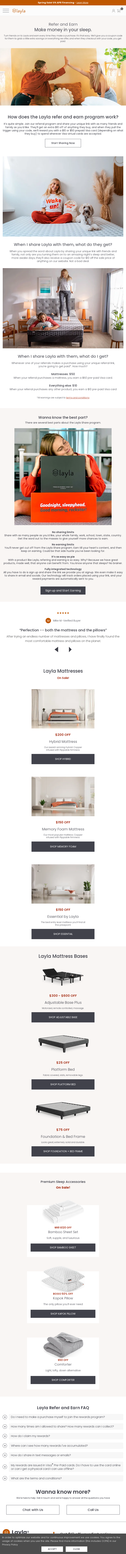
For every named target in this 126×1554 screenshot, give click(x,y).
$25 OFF (63, 1062)
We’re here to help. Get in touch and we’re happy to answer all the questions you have (63, 1497)
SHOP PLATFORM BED (63, 1084)
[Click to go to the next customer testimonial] (70, 649)
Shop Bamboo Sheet (63, 1247)
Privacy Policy (10, 1544)
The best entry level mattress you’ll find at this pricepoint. (63, 923)
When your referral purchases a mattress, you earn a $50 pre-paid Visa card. (61, 377)
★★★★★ (63, 613)
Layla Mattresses (63, 671)
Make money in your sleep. (63, 29)
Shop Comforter (63, 1380)
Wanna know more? (63, 1492)
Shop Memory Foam (63, 846)
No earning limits (63, 544)
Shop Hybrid (63, 759)
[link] (19, 10)
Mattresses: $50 (61, 374)
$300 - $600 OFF (63, 995)
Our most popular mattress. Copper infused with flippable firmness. (63, 836)
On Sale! (63, 678)
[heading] (63, 2)
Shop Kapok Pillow (63, 1313)
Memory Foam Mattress (63, 796)
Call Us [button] (93, 1510)
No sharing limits (63, 532)
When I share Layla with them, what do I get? (61, 356)
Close (76, 1549)
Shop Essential (63, 934)
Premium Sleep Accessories (63, 1182)
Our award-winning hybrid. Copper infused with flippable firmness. (63, 748)
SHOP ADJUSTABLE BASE (63, 1017)
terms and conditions (76, 397)
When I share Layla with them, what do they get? (64, 244)
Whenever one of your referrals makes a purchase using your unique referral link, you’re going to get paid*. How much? (61, 364)
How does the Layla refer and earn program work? (63, 117)
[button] (119, 11)
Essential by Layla (63, 884)
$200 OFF (63, 734)
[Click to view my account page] (113, 10)
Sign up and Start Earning (63, 590)
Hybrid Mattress (63, 709)
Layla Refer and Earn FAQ (63, 1408)
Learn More (82, 2)
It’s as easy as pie (63, 556)
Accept (52, 1549)
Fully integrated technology (63, 569)
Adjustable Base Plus (63, 979)
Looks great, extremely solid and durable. (63, 1142)
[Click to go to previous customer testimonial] (56, 649)
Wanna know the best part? (63, 417)
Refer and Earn (63, 24)
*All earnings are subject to (61, 397)
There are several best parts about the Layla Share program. (63, 422)
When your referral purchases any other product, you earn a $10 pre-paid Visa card (61, 389)
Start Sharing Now (63, 143)
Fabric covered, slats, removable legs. (63, 1075)
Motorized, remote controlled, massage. (63, 1008)
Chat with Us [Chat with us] (32, 1510)
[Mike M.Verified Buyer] (63, 620)
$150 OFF (63, 822)
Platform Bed (63, 1046)
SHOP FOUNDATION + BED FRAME (63, 1151)
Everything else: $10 (62, 386)
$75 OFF (63, 1129)
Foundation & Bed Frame (63, 1113)
